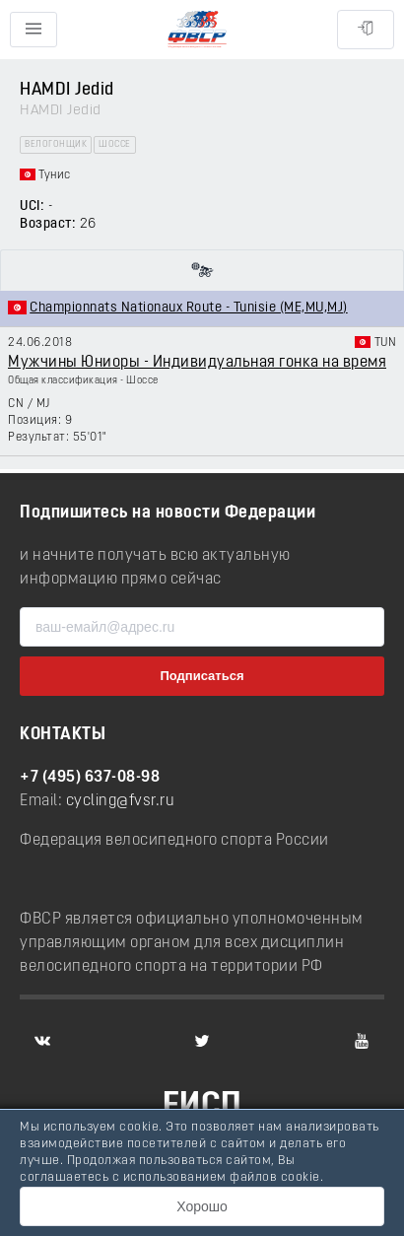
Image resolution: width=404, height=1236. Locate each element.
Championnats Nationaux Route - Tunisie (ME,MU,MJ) (189, 308)
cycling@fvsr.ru (120, 801)
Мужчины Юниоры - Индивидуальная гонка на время (197, 363)
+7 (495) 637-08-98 (90, 778)
